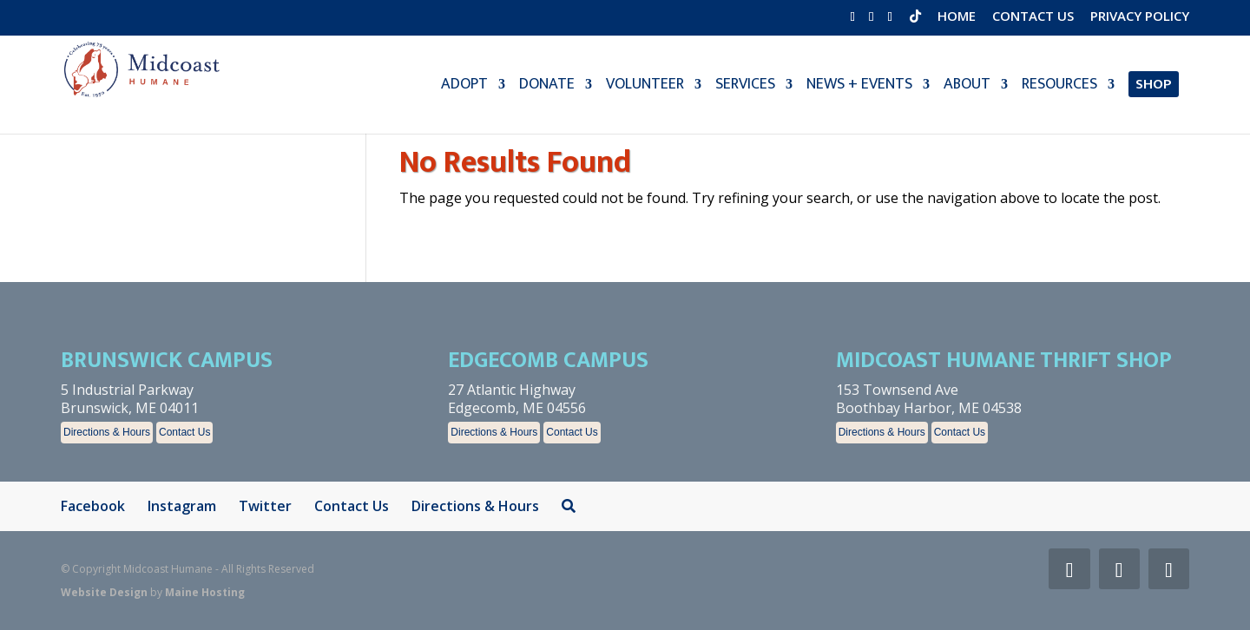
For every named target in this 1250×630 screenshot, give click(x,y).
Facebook (93, 505)
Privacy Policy (1139, 17)
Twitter (265, 505)
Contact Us (1033, 17)
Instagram (182, 505)
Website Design (104, 592)
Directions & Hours (106, 432)
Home (957, 17)
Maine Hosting (205, 592)
